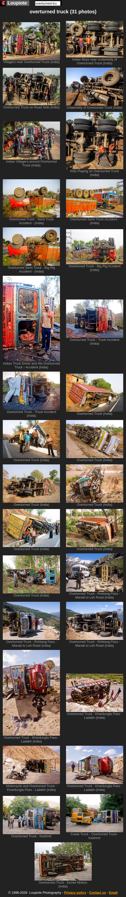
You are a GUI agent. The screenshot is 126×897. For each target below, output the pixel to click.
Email (113, 892)
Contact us (97, 892)
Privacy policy (75, 892)
